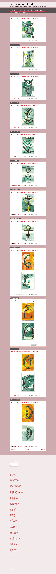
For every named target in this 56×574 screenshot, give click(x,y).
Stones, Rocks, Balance (13, 545)
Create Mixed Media (13, 511)
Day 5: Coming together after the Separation (24, 221)
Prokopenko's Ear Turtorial (14, 539)
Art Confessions (12, 470)
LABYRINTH (36, 10)
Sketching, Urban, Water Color (14, 544)
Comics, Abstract (12, 487)
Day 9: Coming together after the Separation (24, 105)
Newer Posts (13, 449)
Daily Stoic (11, 515)
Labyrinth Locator (12, 527)
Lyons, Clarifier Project (13, 531)
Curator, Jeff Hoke (12, 514)
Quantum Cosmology (13, 540)
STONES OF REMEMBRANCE (16, 12)
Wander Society (12, 550)
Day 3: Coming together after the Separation (24, 301)
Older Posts (43, 449)
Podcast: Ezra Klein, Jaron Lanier (15, 538)
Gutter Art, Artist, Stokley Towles (15, 523)
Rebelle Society (12, 543)
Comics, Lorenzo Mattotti (14, 498)
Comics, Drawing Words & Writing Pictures (16, 492)
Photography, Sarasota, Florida (14, 537)
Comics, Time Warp (13, 508)
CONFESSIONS (27, 8)
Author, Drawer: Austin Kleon (14, 480)
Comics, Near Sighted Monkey (14, 502)
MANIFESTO (13, 10)
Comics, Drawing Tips (13, 491)
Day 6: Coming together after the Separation (24, 192)
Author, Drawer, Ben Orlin (14, 479)
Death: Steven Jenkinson (14, 517)
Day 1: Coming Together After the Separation (25, 402)
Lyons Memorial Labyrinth (21, 4)
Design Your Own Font (13, 520)
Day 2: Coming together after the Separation (24, 351)
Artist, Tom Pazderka (13, 475)
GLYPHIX (41, 10)
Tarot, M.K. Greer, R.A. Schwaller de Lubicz (16, 546)
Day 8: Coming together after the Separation (24, 134)
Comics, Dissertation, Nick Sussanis (15, 490)
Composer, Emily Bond (13, 510)
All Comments (13, 465)
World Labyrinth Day (13, 551)
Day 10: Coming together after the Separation (25, 76)
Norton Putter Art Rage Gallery (14, 532)
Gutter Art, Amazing (13, 522)
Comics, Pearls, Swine (13, 504)
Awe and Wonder (12, 481)
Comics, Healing (12, 497)
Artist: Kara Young (12, 476)
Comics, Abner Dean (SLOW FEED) (15, 486)
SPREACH (24, 12)
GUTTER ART (41, 8)
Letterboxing (12, 528)
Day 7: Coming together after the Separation (24, 163)
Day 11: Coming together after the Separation (25, 47)
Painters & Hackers (13, 533)
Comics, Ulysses (12, 509)
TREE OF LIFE (19, 10)
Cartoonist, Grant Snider (13, 482)
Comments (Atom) (30, 452)
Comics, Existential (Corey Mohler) (15, 493)
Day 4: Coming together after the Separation (24, 250)
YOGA (25, 10)
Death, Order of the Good (14, 516)
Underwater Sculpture (13, 549)
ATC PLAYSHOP (20, 8)
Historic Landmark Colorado (14, 526)
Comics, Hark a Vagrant (13, 496)
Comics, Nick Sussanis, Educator (15, 503)
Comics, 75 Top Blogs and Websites (15, 485)
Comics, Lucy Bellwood (13, 499)
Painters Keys (12, 534)
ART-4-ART (30, 10)
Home (28, 449)
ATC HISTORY (13, 8)
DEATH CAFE (35, 8)
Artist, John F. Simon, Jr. (13, 473)
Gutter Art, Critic (12, 525)
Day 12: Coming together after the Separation (25, 18)
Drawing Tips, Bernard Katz (14, 521)
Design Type (12, 519)
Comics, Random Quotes (14, 505)
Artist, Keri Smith (12, 474)
